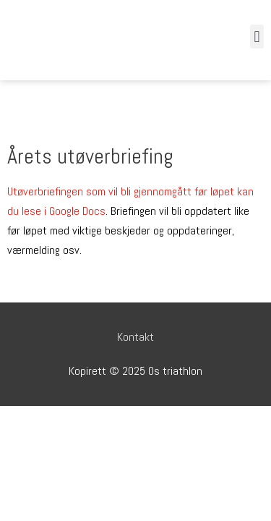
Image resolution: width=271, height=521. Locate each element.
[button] (257, 36)
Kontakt (135, 336)
